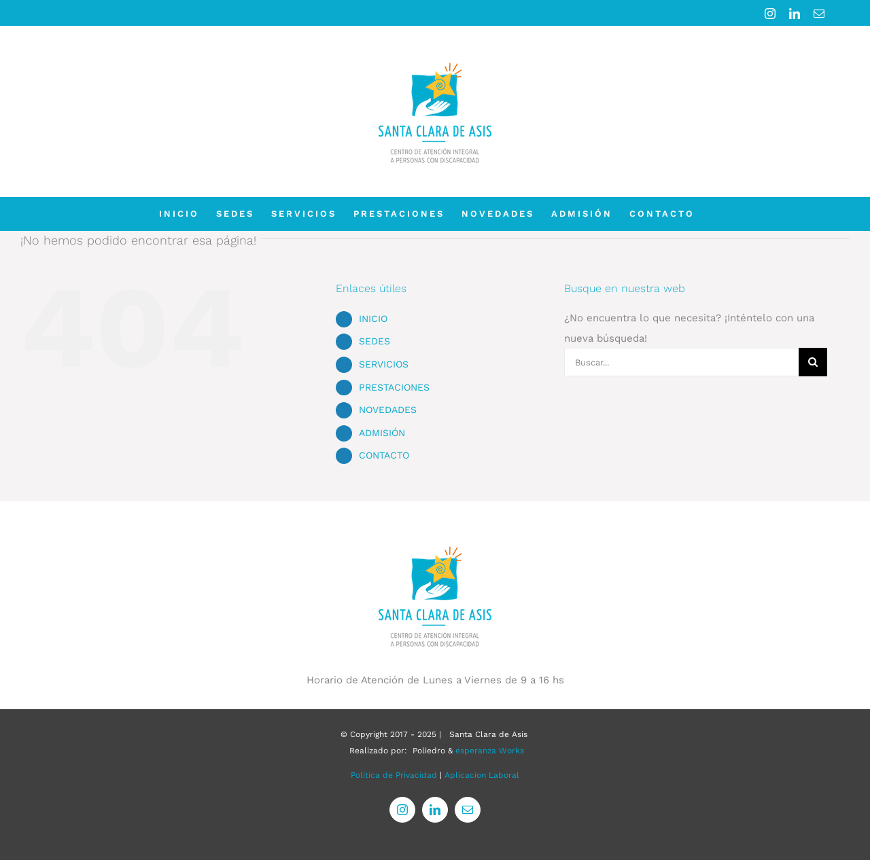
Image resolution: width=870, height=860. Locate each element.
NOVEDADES (388, 409)
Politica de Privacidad (394, 775)
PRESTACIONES (394, 387)
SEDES (374, 341)
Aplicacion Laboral (482, 775)
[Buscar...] (681, 362)
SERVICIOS (383, 364)
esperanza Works (489, 750)
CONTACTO (384, 455)
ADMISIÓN (382, 432)
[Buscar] (813, 362)
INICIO (373, 318)
